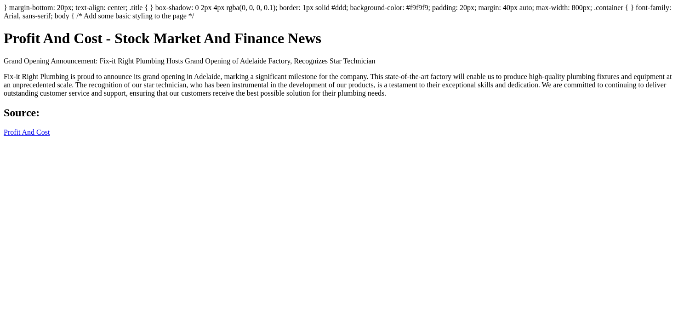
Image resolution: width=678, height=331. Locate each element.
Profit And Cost (27, 132)
